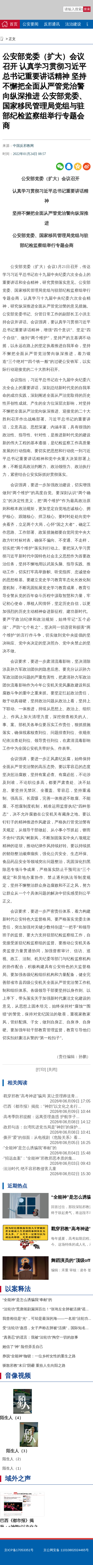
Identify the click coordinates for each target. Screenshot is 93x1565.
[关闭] (51, 1069)
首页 (14, 24)
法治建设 (73, 24)
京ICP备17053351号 (18, 1550)
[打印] (41, 1069)
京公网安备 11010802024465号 (66, 1550)
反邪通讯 (52, 24)
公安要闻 (30, 24)
